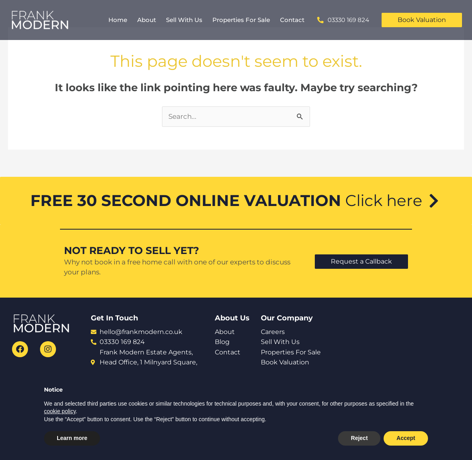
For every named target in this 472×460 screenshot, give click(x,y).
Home (117, 20)
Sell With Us (184, 20)
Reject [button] (359, 438)
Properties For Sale (241, 20)
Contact (292, 20)
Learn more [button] (72, 438)
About (146, 20)
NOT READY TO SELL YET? (131, 250)
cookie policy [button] (60, 411)
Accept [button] (405, 438)
